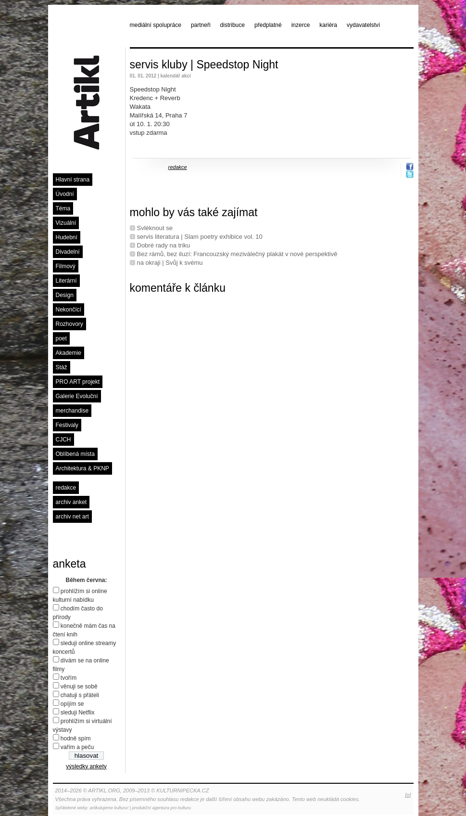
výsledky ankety (86, 766)
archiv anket (71, 502)
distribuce (232, 25)
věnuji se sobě (79, 686)
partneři (201, 25)
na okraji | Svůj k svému (170, 262)
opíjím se (72, 703)
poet (61, 338)
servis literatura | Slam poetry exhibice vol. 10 (200, 236)
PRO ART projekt (78, 381)
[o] (408, 795)
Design (65, 295)
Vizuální (66, 223)
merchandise (72, 410)
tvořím (68, 677)
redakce (66, 487)
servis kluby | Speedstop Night (204, 64)
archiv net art (72, 516)
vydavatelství (363, 25)
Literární (66, 280)
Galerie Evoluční (77, 396)
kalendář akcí (175, 75)
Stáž (61, 367)
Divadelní (68, 251)
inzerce (300, 25)
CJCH (63, 439)
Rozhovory (69, 324)
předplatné (268, 25)
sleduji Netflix (78, 712)
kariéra (328, 25)
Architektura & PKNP (82, 468)
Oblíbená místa (75, 454)
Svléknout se (155, 228)
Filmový (66, 266)
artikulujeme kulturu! (109, 807)
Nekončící (68, 309)
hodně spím (76, 738)
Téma (63, 208)
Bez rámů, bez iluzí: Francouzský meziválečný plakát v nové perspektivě (237, 254)
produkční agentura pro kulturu (161, 807)
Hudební (66, 237)
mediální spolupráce (155, 25)
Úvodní (65, 194)
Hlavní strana (73, 179)
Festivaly (67, 425)
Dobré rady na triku (163, 245)
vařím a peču (77, 747)
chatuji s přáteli (80, 695)
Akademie (68, 353)
